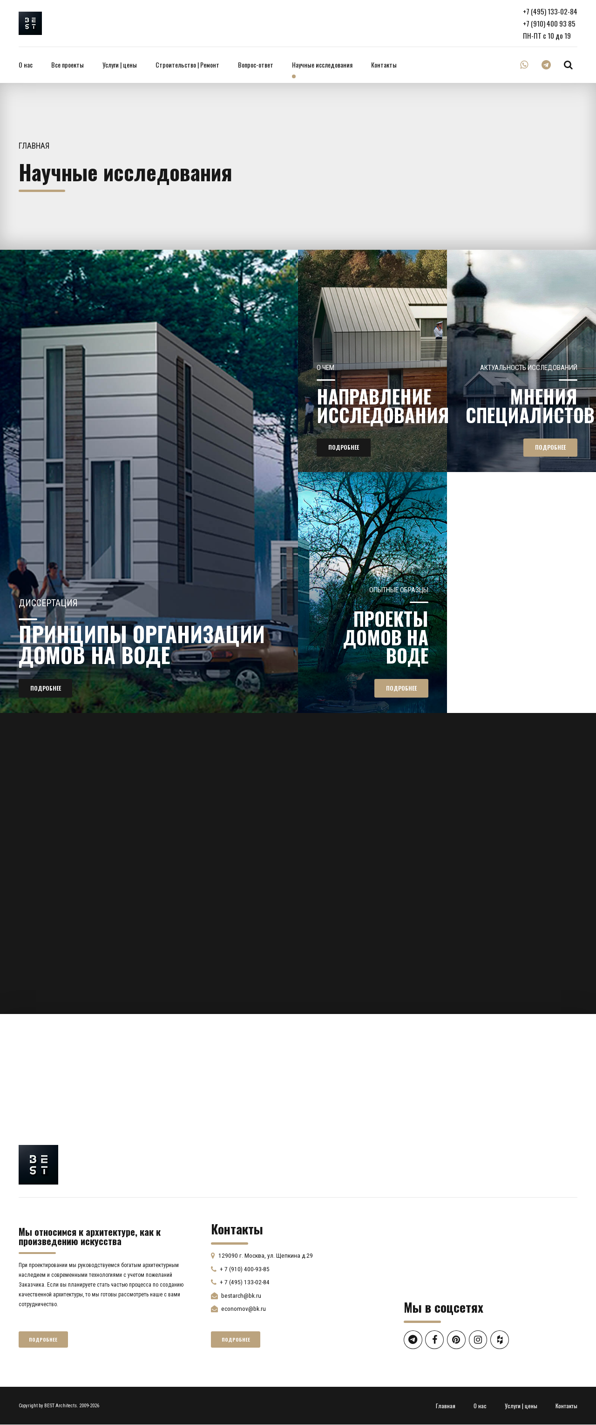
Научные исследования (322, 64)
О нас (26, 64)
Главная (34, 146)
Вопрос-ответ (255, 64)
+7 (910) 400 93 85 (549, 23)
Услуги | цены (119, 64)
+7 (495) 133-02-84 (550, 11)
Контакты (384, 64)
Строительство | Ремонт (187, 64)
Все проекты (67, 64)
